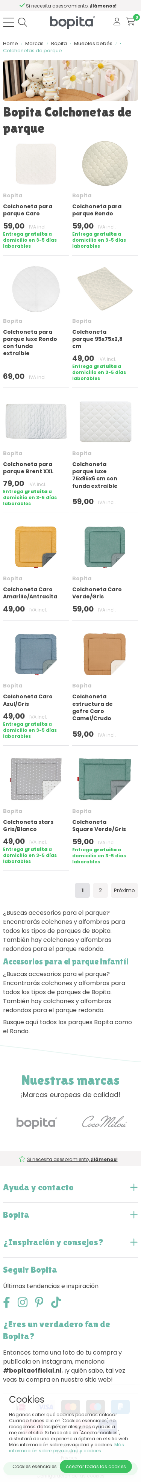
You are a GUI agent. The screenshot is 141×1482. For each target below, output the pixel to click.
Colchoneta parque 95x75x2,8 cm (97, 339)
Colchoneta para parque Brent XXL (28, 467)
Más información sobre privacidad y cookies (66, 1447)
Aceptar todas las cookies (96, 1466)
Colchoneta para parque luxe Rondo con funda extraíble (30, 342)
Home (10, 43)
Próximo (124, 890)
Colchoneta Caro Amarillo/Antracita (30, 593)
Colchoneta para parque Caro (27, 210)
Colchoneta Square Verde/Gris (99, 825)
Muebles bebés (93, 43)
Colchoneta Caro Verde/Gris (97, 593)
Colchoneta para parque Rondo (96, 210)
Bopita (59, 43)
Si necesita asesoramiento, (72, 6)
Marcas (34, 43)
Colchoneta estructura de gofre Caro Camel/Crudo (92, 707)
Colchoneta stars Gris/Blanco (28, 825)
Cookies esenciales (34, 1466)
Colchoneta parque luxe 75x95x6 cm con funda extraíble (95, 475)
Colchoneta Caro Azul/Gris (28, 700)
